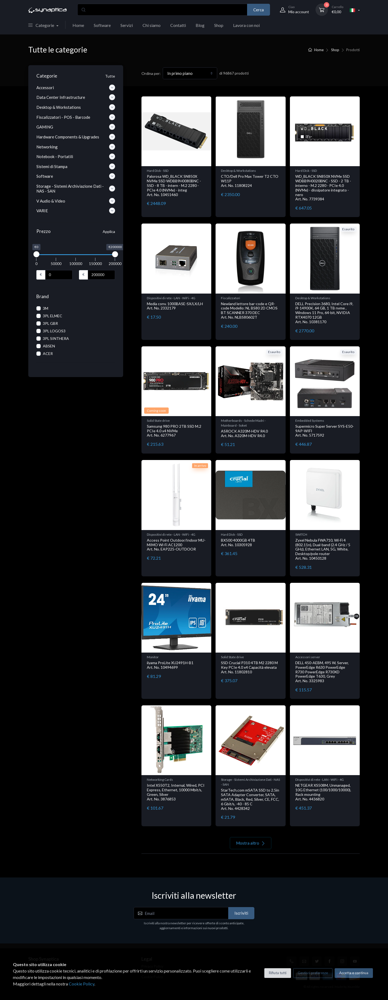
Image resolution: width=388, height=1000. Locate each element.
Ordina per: (151, 73)
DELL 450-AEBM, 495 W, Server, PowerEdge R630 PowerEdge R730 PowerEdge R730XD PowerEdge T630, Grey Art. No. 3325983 (322, 671)
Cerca (258, 9)
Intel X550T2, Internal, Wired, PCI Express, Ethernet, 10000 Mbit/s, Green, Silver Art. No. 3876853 (176, 792)
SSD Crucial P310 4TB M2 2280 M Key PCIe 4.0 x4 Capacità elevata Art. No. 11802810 (249, 667)
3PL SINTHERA (56, 338)
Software (102, 25)
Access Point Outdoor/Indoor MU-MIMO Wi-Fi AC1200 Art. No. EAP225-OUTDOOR (176, 545)
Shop (218, 25)
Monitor (153, 657)
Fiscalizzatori (230, 298)
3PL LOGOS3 (54, 331)
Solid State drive (158, 421)
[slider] (36, 254)
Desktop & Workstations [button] (75, 107)
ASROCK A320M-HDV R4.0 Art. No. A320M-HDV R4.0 (244, 433)
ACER (48, 353)
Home (78, 25)
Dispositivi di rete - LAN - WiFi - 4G (171, 298)
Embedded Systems (309, 421)
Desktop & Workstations (238, 171)
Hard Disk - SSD (157, 171)
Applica (109, 231)
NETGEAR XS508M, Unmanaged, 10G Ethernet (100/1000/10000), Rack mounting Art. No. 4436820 (323, 792)
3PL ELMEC (52, 315)
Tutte (110, 76)
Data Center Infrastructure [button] (75, 97)
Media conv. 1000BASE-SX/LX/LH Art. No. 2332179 (175, 306)
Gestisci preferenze (313, 973)
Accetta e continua (353, 973)
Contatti (178, 25)
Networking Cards (160, 780)
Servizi (126, 25)
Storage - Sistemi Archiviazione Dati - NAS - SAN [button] (75, 188)
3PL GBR (50, 323)
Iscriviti (241, 913)
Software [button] (75, 176)
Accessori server (307, 657)
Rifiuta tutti (277, 973)
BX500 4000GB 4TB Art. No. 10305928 (238, 542)
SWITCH (301, 534)
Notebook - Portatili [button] (75, 156)
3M (45, 308)
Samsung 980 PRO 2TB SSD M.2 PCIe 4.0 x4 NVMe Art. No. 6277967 (174, 431)
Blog (200, 25)
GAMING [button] (75, 127)
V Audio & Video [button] (75, 201)
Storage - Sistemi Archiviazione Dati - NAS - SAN (250, 782)
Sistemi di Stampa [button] (75, 166)
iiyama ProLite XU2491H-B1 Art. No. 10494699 (170, 665)
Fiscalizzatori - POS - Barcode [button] (75, 117)
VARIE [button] (75, 211)
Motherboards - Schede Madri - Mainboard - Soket (243, 423)
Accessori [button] (75, 87)
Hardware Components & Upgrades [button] (75, 137)
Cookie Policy (81, 983)
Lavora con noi (246, 25)
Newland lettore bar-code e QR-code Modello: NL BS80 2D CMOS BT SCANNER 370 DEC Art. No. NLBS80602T (249, 310)
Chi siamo (152, 25)
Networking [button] (75, 147)
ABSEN (49, 346)
